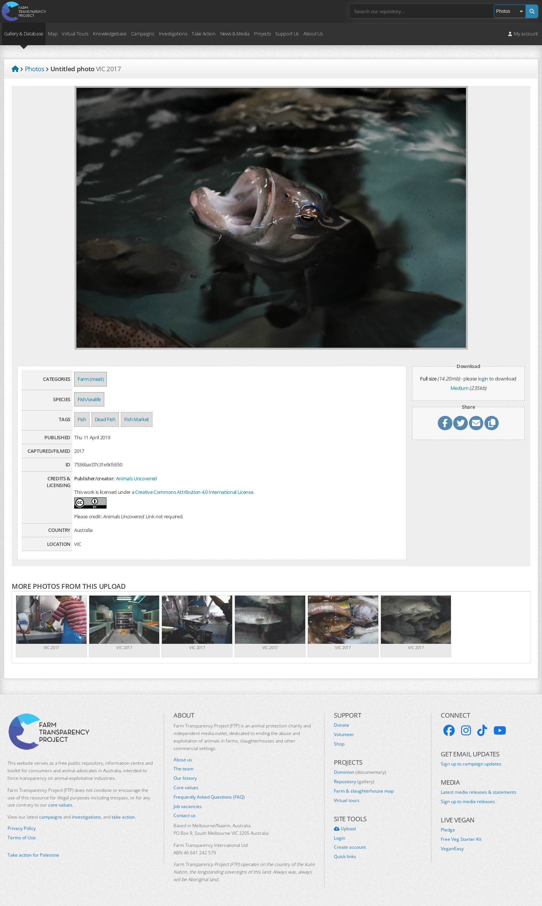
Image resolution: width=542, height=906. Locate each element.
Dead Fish (105, 419)
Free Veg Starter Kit (461, 839)
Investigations (173, 33)
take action (123, 817)
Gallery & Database (23, 33)
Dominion (360, 772)
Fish (82, 419)
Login (339, 838)
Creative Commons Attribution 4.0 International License (194, 492)
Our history (185, 778)
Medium (460, 388)
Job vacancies (188, 807)
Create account (350, 847)
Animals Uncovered (136, 478)
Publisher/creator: (94, 478)
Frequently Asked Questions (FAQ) (209, 797)
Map (52, 33)
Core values (186, 788)
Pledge (448, 830)
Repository (354, 782)
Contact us (185, 816)
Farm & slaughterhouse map (364, 791)
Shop (339, 744)
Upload (345, 829)
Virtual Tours (75, 33)
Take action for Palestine (33, 855)
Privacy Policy (22, 828)
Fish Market (136, 419)
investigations (86, 817)
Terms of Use (22, 838)
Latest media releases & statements (478, 792)
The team (183, 769)
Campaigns (142, 33)
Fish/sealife (89, 399)
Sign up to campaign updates (471, 764)
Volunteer (344, 735)
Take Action (203, 33)
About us (183, 760)
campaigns (50, 817)
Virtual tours (346, 801)
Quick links (345, 857)
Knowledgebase (109, 33)
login (483, 378)
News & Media (235, 33)
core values (60, 805)
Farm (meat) (91, 379)
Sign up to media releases (468, 802)
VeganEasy (452, 849)
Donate (341, 725)
